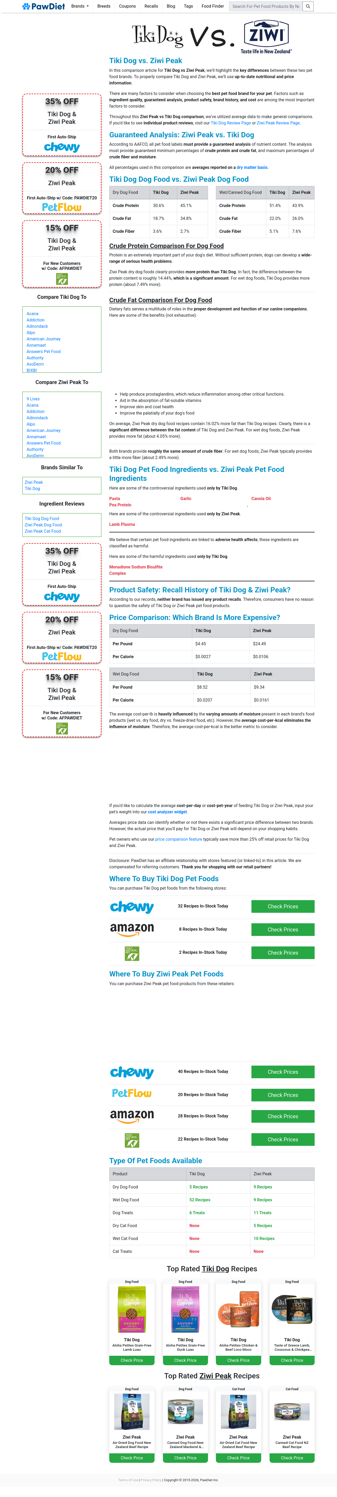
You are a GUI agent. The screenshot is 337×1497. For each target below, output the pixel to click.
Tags (188, 6)
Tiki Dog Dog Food (42, 518)
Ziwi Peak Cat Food (43, 531)
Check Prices (283, 906)
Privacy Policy (151, 1480)
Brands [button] (78, 6)
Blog (171, 6)
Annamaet (36, 345)
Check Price (132, 1360)
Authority (35, 357)
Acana (32, 313)
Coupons (127, 6)
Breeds (104, 6)
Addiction (35, 319)
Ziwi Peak (34, 482)
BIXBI (32, 370)
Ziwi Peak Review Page (278, 122)
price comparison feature (178, 839)
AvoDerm (35, 364)
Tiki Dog (32, 488)
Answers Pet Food (44, 351)
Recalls (151, 6)
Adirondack (37, 326)
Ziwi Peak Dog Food (43, 524)
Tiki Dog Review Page (231, 122)
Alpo (31, 332)
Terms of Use (128, 1480)
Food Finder (213, 6)
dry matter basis (252, 167)
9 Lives (33, 398)
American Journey (44, 338)
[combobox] (266, 6)
